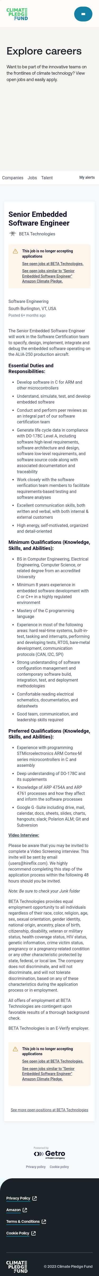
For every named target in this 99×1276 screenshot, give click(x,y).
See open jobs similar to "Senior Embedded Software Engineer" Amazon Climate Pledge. (48, 276)
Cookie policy (59, 1167)
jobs (32, 177)
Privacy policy (35, 1167)
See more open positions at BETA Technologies (49, 1110)
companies (12, 177)
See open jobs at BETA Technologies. (52, 264)
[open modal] (83, 14)
